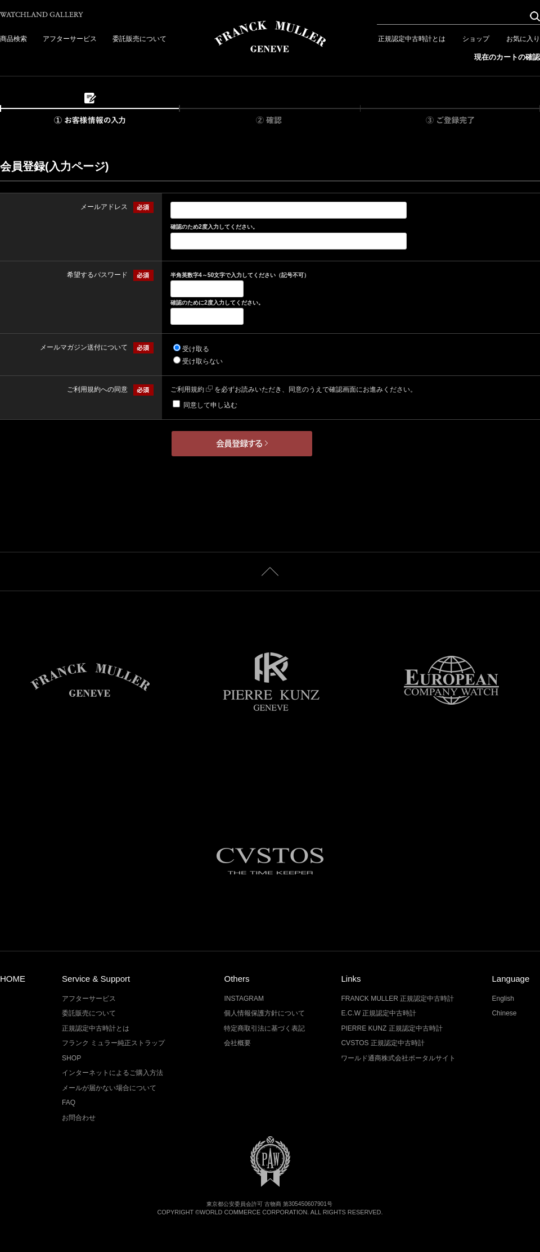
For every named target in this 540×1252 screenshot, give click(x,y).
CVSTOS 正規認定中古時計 (383, 1043)
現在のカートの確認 (507, 57)
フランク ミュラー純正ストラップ (113, 1043)
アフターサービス (70, 39)
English (503, 998)
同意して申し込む (210, 405)
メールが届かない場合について (109, 1088)
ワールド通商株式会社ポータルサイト (398, 1058)
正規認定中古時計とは (412, 39)
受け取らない (202, 361)
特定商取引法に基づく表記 (264, 1028)
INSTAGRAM (244, 998)
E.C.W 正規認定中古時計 (378, 1013)
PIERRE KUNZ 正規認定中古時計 (391, 1028)
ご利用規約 (191, 389)
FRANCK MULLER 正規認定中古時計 (397, 998)
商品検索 (13, 39)
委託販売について (139, 39)
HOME (12, 978)
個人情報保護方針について (264, 1013)
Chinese (504, 1013)
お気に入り (523, 39)
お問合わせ (79, 1118)
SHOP (71, 1058)
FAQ (68, 1102)
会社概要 (237, 1043)
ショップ (475, 39)
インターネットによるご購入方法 (112, 1073)
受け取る (195, 349)
